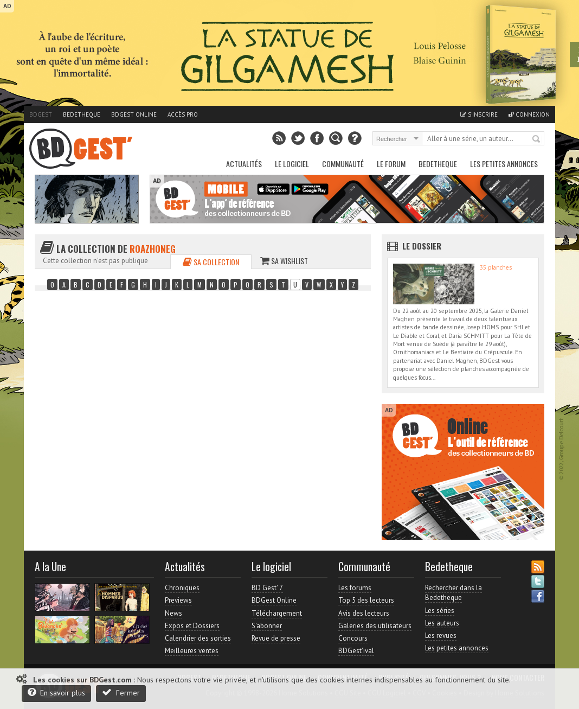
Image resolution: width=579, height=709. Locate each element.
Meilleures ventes (191, 650)
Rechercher (536, 139)
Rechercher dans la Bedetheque (453, 592)
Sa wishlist (284, 260)
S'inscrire (479, 114)
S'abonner (267, 625)
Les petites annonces (504, 163)
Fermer (121, 692)
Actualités (244, 163)
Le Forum (391, 163)
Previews (178, 600)
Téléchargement (277, 613)
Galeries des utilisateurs (374, 625)
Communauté (343, 163)
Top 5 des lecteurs (366, 600)
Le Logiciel (292, 163)
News (173, 613)
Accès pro (183, 114)
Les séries (439, 610)
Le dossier (421, 246)
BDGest (40, 114)
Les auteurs (442, 623)
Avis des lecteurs (363, 613)
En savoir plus (56, 692)
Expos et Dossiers (192, 625)
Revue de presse (276, 638)
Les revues (440, 635)
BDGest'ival (356, 650)
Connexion (529, 114)
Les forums (354, 587)
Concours (353, 638)
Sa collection (211, 261)
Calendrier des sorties (198, 638)
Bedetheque (81, 114)
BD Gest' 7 (267, 587)
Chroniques (182, 587)
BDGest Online (134, 114)
